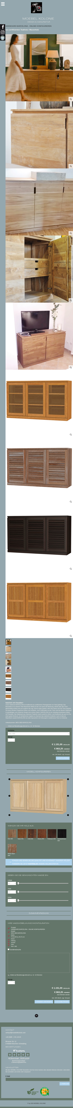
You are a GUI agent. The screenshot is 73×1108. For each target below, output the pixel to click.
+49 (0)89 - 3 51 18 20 (13, 1037)
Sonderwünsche (14, 949)
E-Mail (8, 1076)
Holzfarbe (11, 730)
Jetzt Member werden (63, 751)
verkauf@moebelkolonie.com (16, 1033)
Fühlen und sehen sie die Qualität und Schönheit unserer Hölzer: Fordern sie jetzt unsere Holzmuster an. (41, 862)
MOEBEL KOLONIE (38, 18)
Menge (10, 737)
